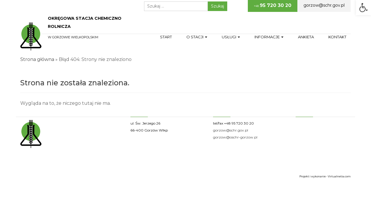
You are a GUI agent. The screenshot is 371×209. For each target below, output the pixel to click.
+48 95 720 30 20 (239, 123)
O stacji (196, 37)
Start (166, 37)
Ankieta (306, 37)
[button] (363, 7)
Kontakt (337, 37)
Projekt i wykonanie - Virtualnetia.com (325, 176)
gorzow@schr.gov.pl (324, 5)
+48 (272, 5)
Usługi (231, 37)
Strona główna (37, 59)
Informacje (268, 37)
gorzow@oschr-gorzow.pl (235, 137)
